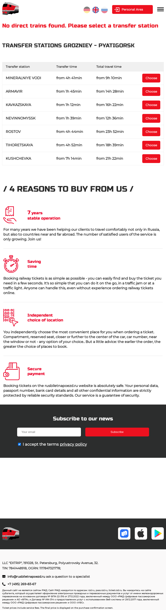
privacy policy (73, 444)
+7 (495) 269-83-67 (21, 584)
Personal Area (132, 9)
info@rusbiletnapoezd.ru (26, 577)
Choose (151, 78)
